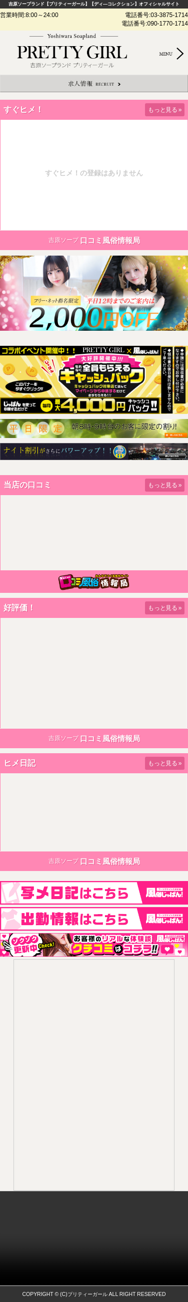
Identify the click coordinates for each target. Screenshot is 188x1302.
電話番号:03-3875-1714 (156, 15)
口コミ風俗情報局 (110, 240)
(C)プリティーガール (84, 1294)
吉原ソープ (63, 240)
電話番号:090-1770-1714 (155, 23)
